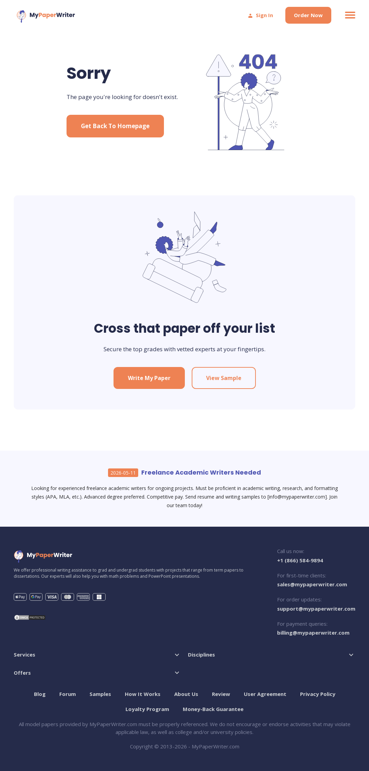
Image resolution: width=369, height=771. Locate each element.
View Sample (223, 378)
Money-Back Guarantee (213, 709)
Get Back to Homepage (115, 126)
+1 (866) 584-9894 (300, 560)
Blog (40, 693)
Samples (100, 693)
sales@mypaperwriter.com (312, 584)
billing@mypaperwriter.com (313, 632)
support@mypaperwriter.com (316, 608)
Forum (67, 693)
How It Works (142, 693)
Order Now (308, 15)
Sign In (260, 15)
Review (221, 693)
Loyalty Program (147, 709)
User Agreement (265, 693)
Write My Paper (149, 378)
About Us (186, 693)
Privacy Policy (317, 693)
